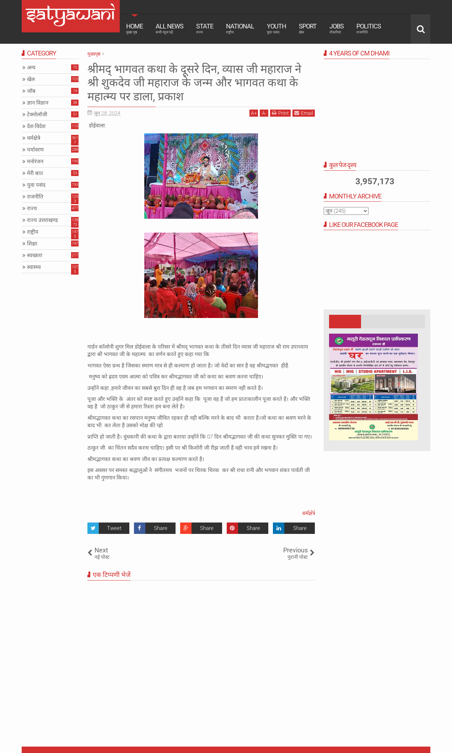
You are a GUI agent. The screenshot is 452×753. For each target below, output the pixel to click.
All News (169, 28)
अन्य (31, 67)
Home (134, 28)
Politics (368, 28)
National (240, 28)
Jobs (336, 28)
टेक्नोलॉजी (37, 114)
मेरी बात (35, 173)
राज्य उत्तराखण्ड (42, 220)
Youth (276, 28)
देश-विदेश (36, 126)
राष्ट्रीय (32, 232)
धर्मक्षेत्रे (308, 513)
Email (303, 113)
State (204, 28)
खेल (31, 79)
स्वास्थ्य (34, 267)
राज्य (32, 208)
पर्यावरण (35, 150)
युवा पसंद (36, 185)
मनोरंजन (35, 161)
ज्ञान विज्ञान (37, 103)
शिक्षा (32, 243)
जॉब (31, 91)
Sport (308, 28)
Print (280, 113)
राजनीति (35, 196)
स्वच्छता (34, 255)
